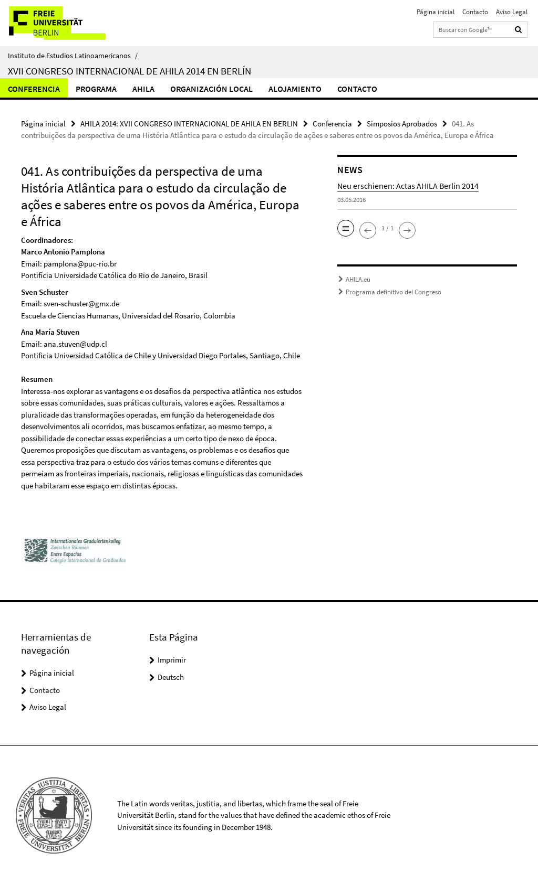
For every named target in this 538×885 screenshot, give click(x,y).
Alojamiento (295, 88)
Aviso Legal (511, 11)
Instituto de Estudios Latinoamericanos (73, 55)
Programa (96, 88)
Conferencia (34, 88)
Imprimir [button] (172, 660)
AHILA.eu (358, 279)
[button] (345, 228)
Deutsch (171, 677)
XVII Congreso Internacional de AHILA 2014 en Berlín (129, 71)
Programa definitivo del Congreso (393, 291)
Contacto (475, 11)
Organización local (211, 88)
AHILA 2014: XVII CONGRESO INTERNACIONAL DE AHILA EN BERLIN (189, 124)
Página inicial (435, 11)
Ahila (143, 88)
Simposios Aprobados (402, 124)
